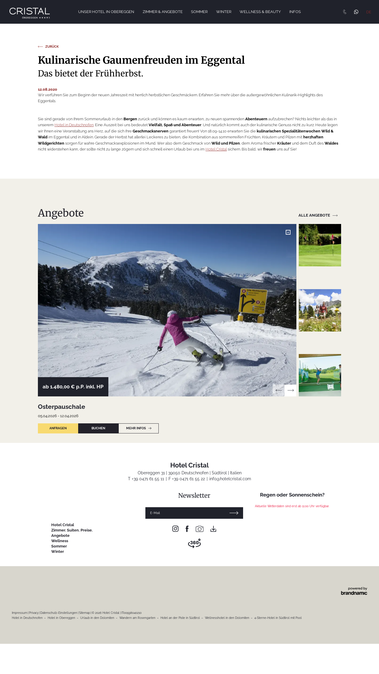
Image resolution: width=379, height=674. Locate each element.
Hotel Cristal (216, 342)
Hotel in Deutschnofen (74, 318)
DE (368, 12)
